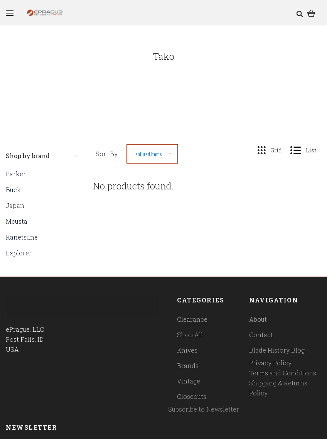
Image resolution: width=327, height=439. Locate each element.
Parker (16, 174)
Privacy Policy (270, 363)
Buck (13, 190)
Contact (261, 335)
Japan (15, 205)
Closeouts (191, 396)
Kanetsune (22, 237)
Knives (187, 350)
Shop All (190, 335)
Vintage (188, 381)
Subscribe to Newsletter (203, 409)
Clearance (192, 319)
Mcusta (16, 221)
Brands (188, 365)
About (258, 319)
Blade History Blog (277, 350)
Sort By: (107, 154)
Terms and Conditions (282, 373)
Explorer (19, 253)
